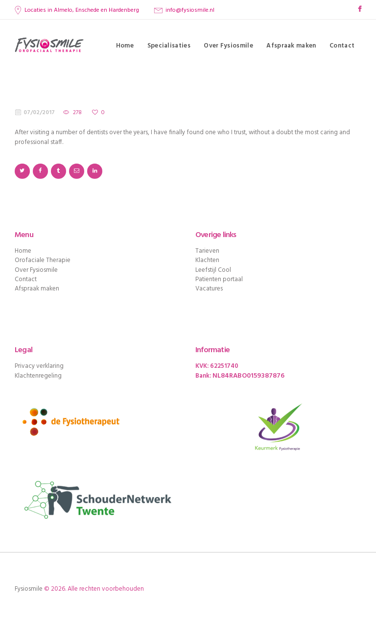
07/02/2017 (39, 113)
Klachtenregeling (38, 376)
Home (23, 251)
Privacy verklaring (39, 366)
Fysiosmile (29, 589)
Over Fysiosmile (36, 270)
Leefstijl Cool (213, 270)
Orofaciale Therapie (42, 260)
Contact (26, 279)
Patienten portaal (219, 279)
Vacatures (209, 289)
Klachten (207, 260)
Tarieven (207, 251)
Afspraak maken (37, 289)
